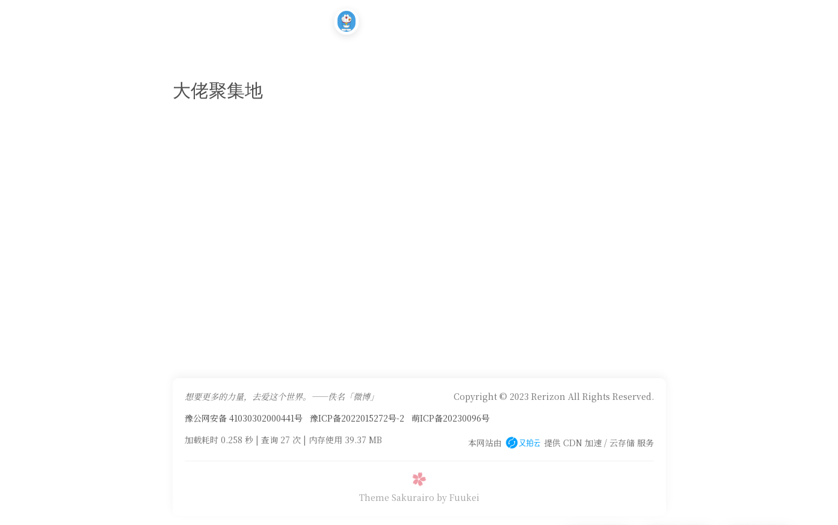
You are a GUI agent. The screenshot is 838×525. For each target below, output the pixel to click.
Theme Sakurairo (396, 497)
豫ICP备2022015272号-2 (357, 418)
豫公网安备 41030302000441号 (244, 418)
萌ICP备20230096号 (450, 418)
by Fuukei (458, 497)
